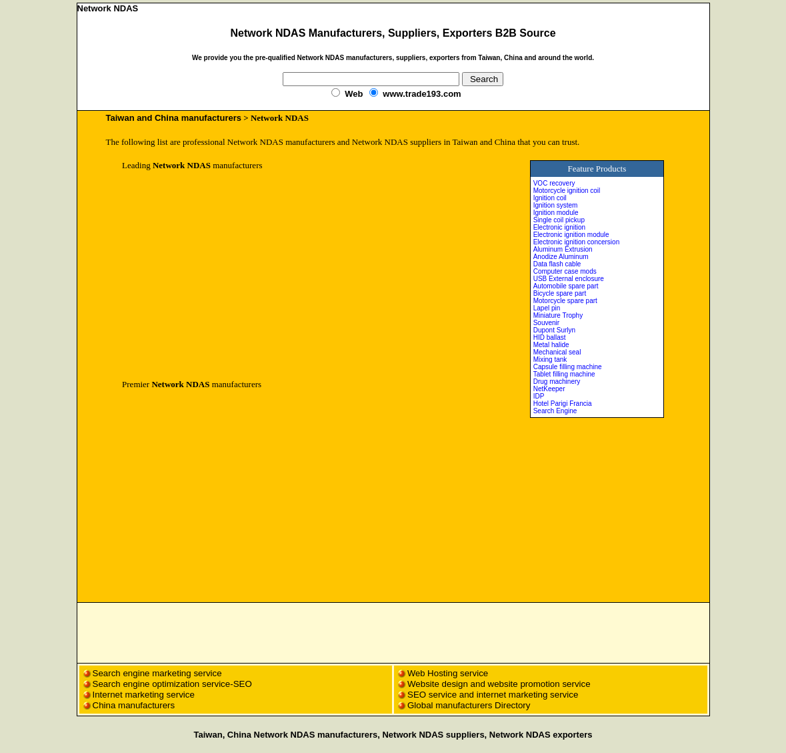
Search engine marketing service (159, 673)
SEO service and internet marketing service (492, 695)
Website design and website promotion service (499, 684)
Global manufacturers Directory (468, 705)
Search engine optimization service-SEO (172, 684)
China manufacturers (134, 705)
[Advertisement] (234, 275)
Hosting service (457, 673)
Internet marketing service (144, 695)
